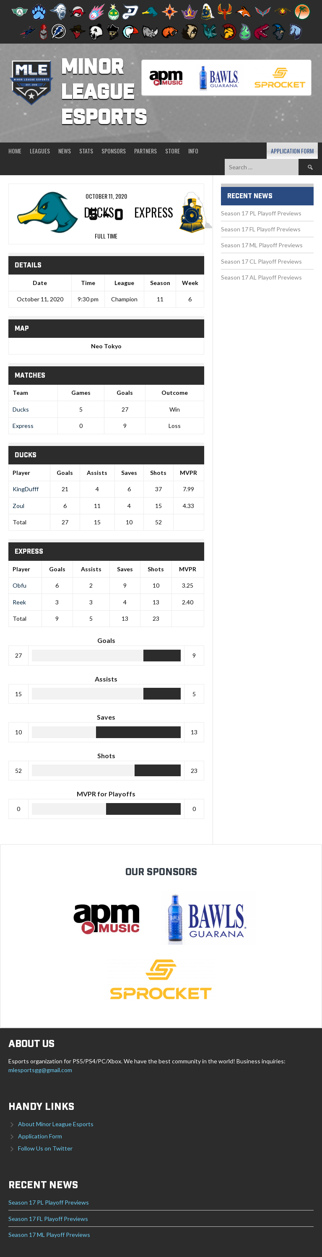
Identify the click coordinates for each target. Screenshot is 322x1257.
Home (14, 150)
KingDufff (26, 488)
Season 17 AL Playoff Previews (261, 277)
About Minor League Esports (55, 1123)
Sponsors (113, 150)
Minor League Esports (104, 93)
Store (172, 150)
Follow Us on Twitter (45, 1148)
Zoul (18, 505)
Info (193, 150)
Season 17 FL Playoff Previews (261, 229)
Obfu (19, 585)
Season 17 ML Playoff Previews (262, 245)
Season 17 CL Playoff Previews (261, 261)
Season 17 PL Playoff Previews (261, 213)
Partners (145, 150)
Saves (129, 472)
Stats (86, 150)
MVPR (188, 472)
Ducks (21, 409)
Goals (65, 472)
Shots (158, 472)
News (64, 150)
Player (21, 472)
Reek (19, 602)
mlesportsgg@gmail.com (40, 1069)
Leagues (40, 150)
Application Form (292, 150)
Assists (97, 472)
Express (23, 425)
